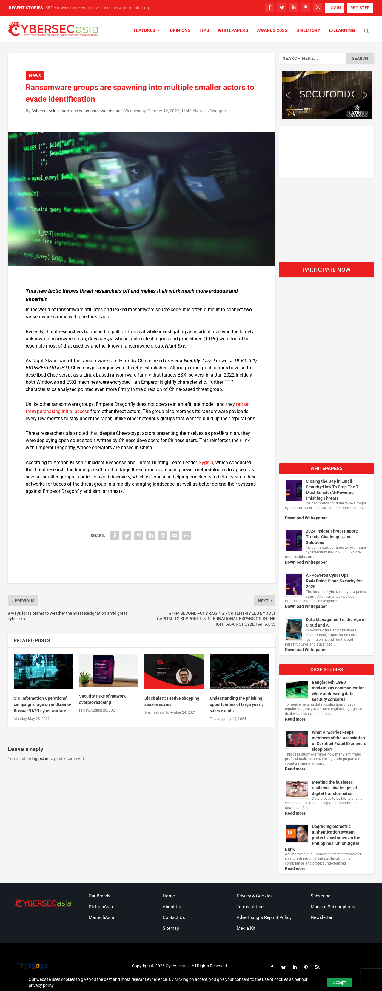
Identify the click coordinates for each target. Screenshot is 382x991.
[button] (367, 35)
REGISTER (360, 7)
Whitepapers (233, 30)
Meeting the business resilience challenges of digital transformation (334, 788)
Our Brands (99, 896)
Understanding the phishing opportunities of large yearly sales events (237, 704)
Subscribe (320, 896)
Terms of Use (250, 906)
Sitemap (171, 928)
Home (169, 896)
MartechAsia (101, 917)
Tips (204, 30)
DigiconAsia (101, 906)
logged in (40, 758)
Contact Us (174, 917)
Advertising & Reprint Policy (264, 917)
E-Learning (342, 30)
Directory (308, 30)
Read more (295, 719)
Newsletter (321, 917)
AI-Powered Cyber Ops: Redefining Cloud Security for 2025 (334, 581)
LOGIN (334, 7)
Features (144, 30)
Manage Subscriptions (333, 906)
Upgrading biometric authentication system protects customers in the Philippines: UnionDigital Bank (322, 837)
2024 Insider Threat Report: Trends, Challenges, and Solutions (332, 537)
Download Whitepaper (306, 518)
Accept (339, 982)
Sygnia (206, 462)
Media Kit (246, 928)
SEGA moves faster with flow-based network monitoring (97, 7)
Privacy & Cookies (255, 896)
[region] (327, 95)
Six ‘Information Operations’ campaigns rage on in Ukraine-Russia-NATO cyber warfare (43, 704)
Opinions (180, 30)
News (35, 75)
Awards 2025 (272, 30)
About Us (172, 906)
